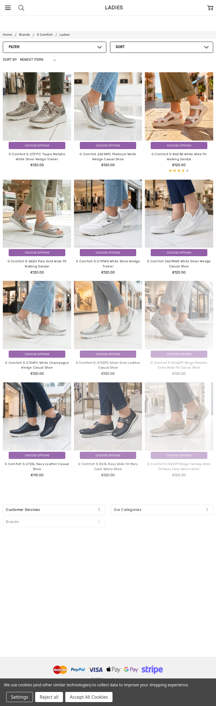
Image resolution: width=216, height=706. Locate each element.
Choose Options (37, 145)
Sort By (10, 60)
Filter (14, 47)
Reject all (49, 697)
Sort (120, 47)
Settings (19, 697)
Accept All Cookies (89, 697)
